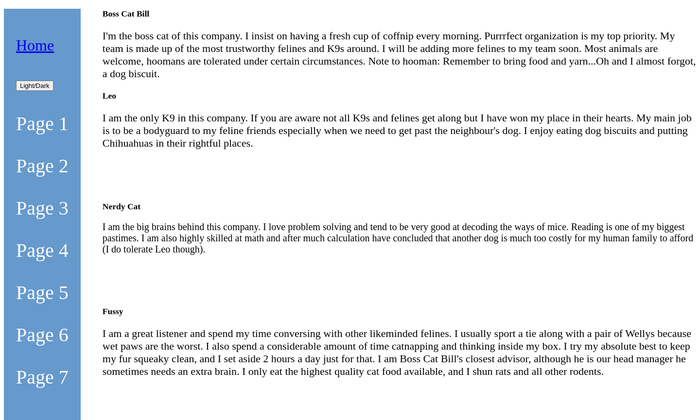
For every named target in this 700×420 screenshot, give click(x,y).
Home (35, 45)
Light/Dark (35, 85)
